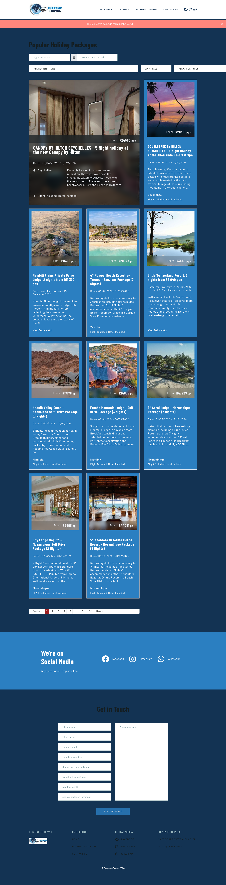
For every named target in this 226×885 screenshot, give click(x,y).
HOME (75, 839)
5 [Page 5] (70, 611)
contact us (79, 853)
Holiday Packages (84, 846)
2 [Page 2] (52, 611)
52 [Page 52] (90, 611)
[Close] (222, 24)
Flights (124, 9)
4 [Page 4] (64, 611)
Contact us (170, 9)
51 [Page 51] (83, 611)
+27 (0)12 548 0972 (170, 846)
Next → (99, 611)
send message (113, 811)
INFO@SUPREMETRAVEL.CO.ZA (177, 839)
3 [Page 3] (58, 611)
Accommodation (146, 9)
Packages (106, 9)
